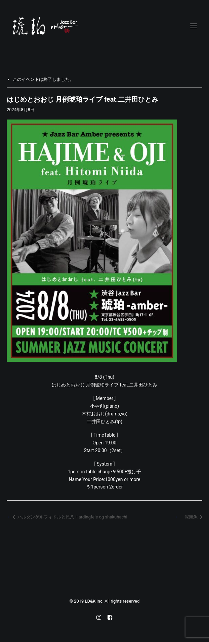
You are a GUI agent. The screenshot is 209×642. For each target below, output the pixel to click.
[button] (193, 26)
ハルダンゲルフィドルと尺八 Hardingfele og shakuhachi (71, 516)
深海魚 (191, 516)
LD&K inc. (95, 601)
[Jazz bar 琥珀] (104, 26)
